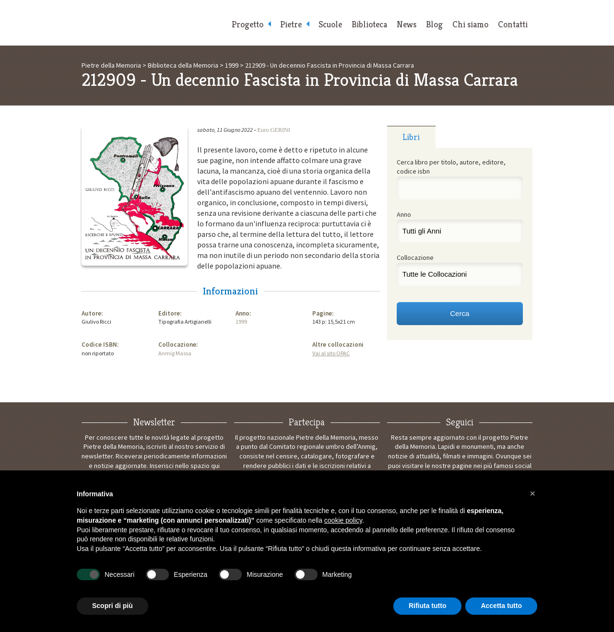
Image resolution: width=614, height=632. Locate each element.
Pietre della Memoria (153, 22)
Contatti (513, 24)
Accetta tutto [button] (501, 605)
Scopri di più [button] (112, 605)
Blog (434, 24)
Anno (404, 214)
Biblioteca (369, 24)
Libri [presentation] (411, 136)
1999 (241, 321)
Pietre (291, 24)
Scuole (330, 24)
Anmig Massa (174, 353)
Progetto (247, 24)
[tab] (411, 137)
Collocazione (415, 257)
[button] (532, 493)
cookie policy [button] (343, 520)
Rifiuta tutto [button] (428, 605)
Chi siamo (470, 24)
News (406, 24)
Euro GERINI (274, 130)
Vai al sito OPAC (331, 353)
